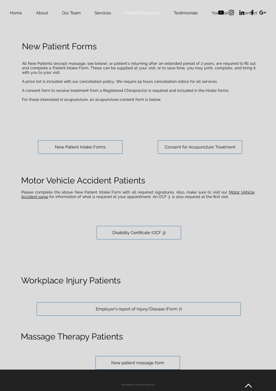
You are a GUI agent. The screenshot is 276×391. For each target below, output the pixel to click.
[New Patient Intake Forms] (80, 147)
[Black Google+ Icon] (262, 12)
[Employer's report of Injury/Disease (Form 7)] (139, 309)
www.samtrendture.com (144, 384)
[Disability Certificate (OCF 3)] (139, 232)
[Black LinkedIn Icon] (241, 12)
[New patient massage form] (137, 363)
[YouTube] (220, 12)
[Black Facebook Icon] (252, 12)
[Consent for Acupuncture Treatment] (200, 147)
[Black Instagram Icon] (231, 12)
